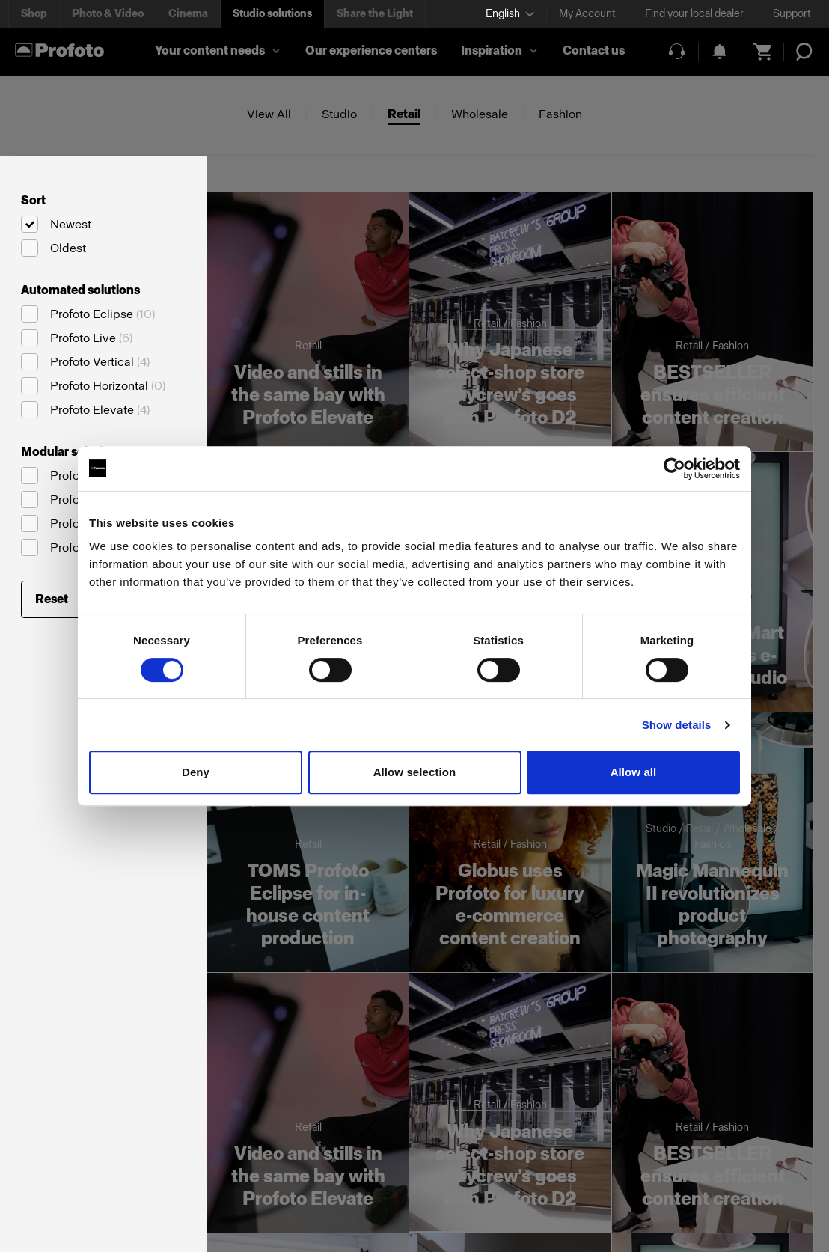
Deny (195, 772)
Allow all (634, 772)
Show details (677, 724)
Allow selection (414, 772)
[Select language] (510, 14)
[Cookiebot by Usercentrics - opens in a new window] (674, 468)
